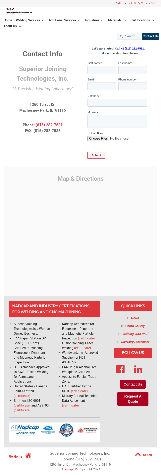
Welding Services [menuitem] (28, 20)
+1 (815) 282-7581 (132, 48)
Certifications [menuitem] (140, 20)
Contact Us (151, 36)
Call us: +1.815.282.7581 (136, 3)
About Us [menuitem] (10, 26)
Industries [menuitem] (92, 20)
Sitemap (67, 469)
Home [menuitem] (8, 20)
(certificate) (22, 405)
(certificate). (22, 396)
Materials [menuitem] (115, 20)
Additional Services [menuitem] (62, 20)
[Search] (129, 36)
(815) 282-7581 (49, 125)
